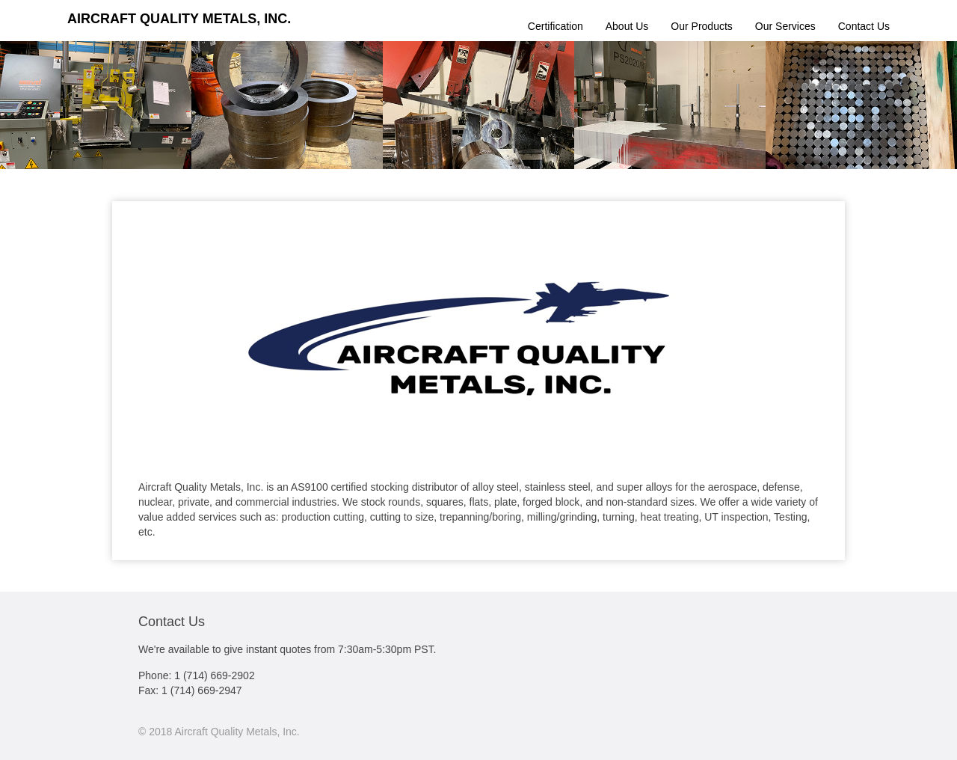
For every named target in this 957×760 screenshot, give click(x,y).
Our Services (785, 26)
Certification (555, 26)
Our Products (701, 26)
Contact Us (864, 26)
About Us (627, 26)
